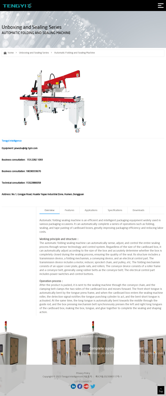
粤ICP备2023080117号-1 (108, 376)
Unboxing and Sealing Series (34, 52)
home (9, 52)
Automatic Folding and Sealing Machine (74, 52)
